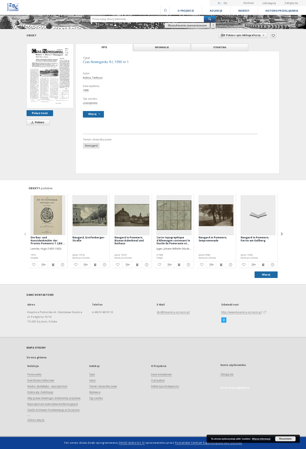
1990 (86, 90)
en (225, 3)
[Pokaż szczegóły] (62, 264)
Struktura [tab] (219, 47)
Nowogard (91, 145)
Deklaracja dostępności (165, 386)
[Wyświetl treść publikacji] (53, 264)
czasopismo (90, 103)
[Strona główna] (165, 10)
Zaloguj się (291, 3)
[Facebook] (223, 320)
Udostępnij (269, 3)
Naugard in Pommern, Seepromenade (213, 239)
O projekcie (158, 380)
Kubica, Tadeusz (93, 77)
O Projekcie (186, 10)
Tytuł (92, 374)
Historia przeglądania (281, 10)
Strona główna (37, 357)
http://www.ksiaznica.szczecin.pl (241, 312)
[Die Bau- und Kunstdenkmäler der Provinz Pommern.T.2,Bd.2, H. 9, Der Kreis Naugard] (48, 215)
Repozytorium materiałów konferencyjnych (52, 404)
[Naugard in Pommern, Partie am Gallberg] (258, 215)
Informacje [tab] (162, 47)
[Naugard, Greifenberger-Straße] (90, 215)
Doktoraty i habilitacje (40, 392)
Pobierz (37, 122)
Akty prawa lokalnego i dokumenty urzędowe (54, 398)
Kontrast (249, 3)
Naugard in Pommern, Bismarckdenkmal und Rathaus (129, 240)
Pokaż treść (40, 113)
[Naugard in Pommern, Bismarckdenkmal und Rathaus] (132, 215)
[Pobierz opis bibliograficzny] (43, 264)
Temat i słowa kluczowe (103, 386)
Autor (92, 380)
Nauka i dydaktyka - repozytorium (47, 386)
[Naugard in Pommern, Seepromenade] (216, 215)
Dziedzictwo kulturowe (40, 380)
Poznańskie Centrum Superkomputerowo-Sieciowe (208, 443)
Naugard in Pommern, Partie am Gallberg (255, 239)
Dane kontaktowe (161, 374)
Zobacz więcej (35, 420)
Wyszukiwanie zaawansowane (187, 25)
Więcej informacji (261, 439)
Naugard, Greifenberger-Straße (88, 239)
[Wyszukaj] (210, 19)
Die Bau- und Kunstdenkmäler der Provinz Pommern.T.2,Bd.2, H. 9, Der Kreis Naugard (48, 240)
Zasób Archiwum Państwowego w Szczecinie (53, 410)
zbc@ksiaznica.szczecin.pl (173, 312)
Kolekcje (216, 10)
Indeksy (243, 10)
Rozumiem (285, 438)
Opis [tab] (104, 47)
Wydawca (94, 392)
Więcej (266, 274)
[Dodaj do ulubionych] (273, 35)
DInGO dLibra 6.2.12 (132, 443)
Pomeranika (34, 374)
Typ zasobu (96, 398)
